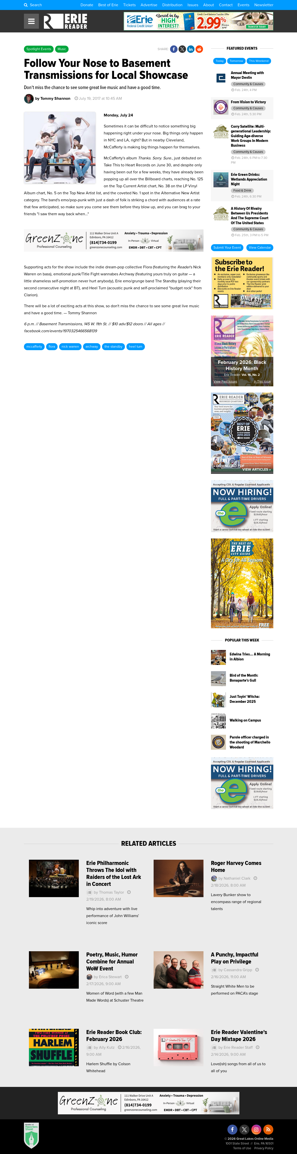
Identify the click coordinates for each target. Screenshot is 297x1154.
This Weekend (259, 61)
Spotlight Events (38, 49)
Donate (87, 5)
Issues (193, 5)
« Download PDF (228, 466)
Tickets (129, 5)
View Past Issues (225, 381)
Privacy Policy (263, 1148)
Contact (226, 5)
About (208, 5)
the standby (113, 346)
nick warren (70, 346)
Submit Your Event (227, 247)
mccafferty (34, 346)
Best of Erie (108, 5)
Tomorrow (236, 61)
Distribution (172, 5)
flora (52, 346)
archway (92, 346)
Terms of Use (242, 1148)
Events (243, 5)
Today (220, 61)
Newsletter (263, 5)
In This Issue (262, 381)
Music (62, 49)
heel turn (135, 346)
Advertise (149, 5)
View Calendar (260, 247)
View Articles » (256, 469)
